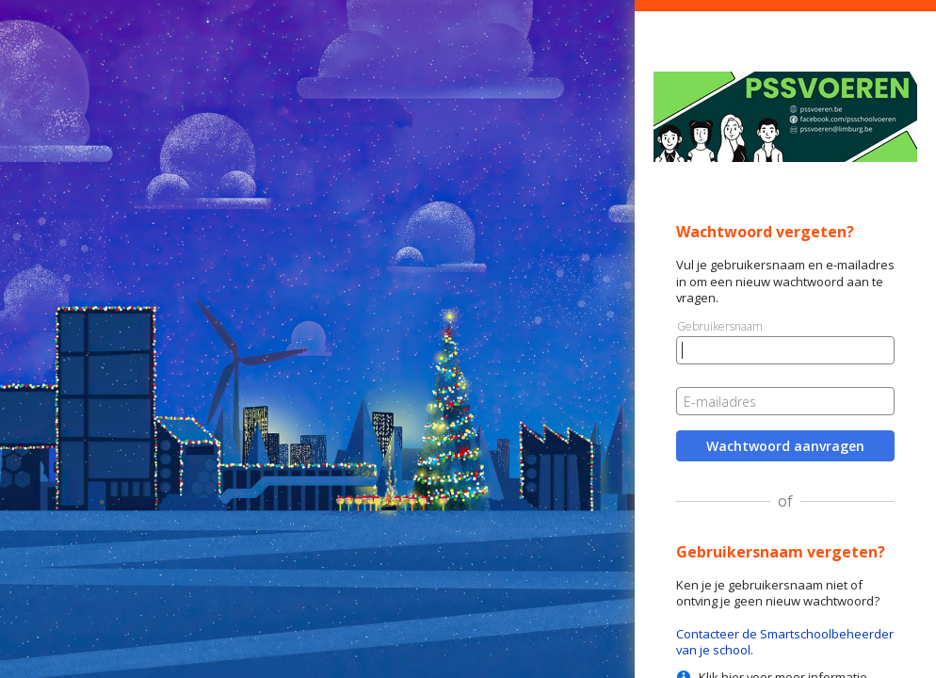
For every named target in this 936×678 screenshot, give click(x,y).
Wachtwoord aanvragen (785, 446)
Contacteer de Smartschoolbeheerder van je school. (785, 641)
